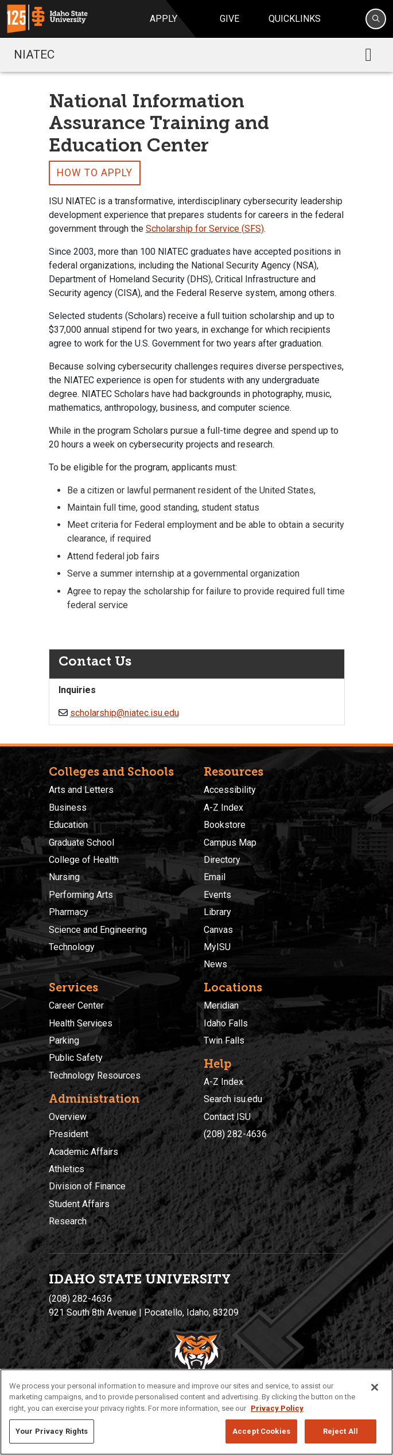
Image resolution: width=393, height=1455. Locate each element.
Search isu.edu (233, 1099)
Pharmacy (68, 912)
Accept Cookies (261, 1431)
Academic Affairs (83, 1151)
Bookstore (225, 824)
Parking (64, 1040)
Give (229, 18)
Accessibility (230, 789)
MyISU (217, 947)
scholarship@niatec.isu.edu (124, 712)
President (68, 1134)
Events (217, 894)
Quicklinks (295, 18)
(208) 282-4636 (235, 1134)
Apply (163, 18)
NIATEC (34, 54)
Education (68, 824)
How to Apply (95, 172)
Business (68, 807)
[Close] (374, 1387)
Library (217, 912)
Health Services (80, 1023)
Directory (222, 859)
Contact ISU (227, 1116)
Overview (68, 1116)
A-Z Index (223, 807)
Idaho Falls (226, 1023)
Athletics (66, 1169)
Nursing (64, 877)
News (215, 964)
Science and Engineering (98, 929)
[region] (196, 1412)
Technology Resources (95, 1075)
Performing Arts (81, 894)
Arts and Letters (81, 789)
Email (214, 877)
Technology (72, 947)
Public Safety (76, 1057)
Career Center (76, 1005)
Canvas (218, 929)
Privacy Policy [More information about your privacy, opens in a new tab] (277, 1408)
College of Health (84, 859)
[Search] (375, 19)
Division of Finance (87, 1186)
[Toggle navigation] (368, 54)
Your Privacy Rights (51, 1431)
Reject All (340, 1431)
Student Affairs (79, 1204)
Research (68, 1221)
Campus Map (230, 842)
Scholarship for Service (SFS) (205, 228)
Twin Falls (224, 1040)
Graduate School (81, 842)
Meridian (221, 1005)
